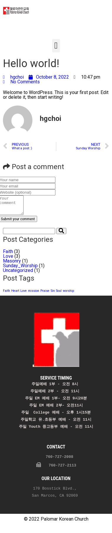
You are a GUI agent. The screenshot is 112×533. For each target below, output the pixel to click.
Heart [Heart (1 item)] (15, 294)
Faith (8, 255)
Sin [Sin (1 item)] (53, 294)
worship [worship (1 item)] (68, 294)
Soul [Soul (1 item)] (59, 294)
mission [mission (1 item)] (33, 294)
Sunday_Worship (20, 269)
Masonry (12, 264)
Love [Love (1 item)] (23, 294)
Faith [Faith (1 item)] (6, 294)
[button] (56, 45)
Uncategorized (18, 274)
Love (8, 260)
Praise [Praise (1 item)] (45, 294)
